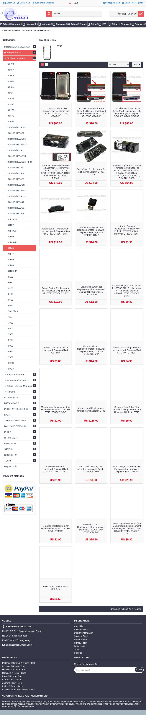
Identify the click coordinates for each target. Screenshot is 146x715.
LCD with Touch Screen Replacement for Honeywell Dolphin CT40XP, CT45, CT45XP (55, 112)
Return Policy (80, 639)
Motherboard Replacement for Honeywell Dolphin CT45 (91, 409)
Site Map (78, 653)
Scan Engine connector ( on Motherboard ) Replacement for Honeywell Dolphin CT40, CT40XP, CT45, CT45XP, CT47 (126, 528)
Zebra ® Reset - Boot (12, 683)
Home (4, 30)
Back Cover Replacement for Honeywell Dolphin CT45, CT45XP (91, 172)
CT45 (47, 30)
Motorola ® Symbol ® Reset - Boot (18, 663)
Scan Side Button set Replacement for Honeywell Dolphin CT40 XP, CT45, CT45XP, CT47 (91, 290)
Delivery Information (83, 633)
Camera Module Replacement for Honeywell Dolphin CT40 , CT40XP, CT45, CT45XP (91, 350)
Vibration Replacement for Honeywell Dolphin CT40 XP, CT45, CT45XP (55, 528)
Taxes (77, 649)
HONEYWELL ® (16, 30)
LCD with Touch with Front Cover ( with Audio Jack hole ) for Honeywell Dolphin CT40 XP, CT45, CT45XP (126, 112)
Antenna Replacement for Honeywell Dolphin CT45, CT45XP (55, 350)
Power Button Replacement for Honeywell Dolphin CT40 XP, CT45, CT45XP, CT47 (55, 291)
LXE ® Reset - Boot (11, 679)
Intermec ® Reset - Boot (13, 666)
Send (139, 670)
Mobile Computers (34, 30)
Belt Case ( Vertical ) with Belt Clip (55, 587)
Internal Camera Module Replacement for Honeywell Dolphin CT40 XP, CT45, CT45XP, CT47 (91, 231)
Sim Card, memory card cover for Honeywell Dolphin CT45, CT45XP (91, 469)
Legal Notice (80, 646)
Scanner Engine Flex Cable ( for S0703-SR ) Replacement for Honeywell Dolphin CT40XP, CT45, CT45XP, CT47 (126, 290)
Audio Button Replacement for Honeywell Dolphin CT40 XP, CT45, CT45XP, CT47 (55, 231)
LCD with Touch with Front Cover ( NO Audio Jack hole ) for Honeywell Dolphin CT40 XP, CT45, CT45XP (91, 112)
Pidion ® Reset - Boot (12, 686)
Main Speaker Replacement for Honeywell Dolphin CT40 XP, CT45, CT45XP (127, 350)
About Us (78, 626)
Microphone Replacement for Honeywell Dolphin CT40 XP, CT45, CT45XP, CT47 (55, 409)
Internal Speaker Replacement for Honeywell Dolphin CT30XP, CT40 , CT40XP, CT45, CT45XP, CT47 (127, 231)
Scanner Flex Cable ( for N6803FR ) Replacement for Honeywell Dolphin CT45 (127, 409)
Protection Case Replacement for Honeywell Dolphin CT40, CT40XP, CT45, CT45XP (91, 528)
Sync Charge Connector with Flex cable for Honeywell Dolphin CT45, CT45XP (126, 469)
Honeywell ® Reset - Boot (14, 669)
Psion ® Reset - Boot (12, 676)
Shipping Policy (81, 636)
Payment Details (82, 629)
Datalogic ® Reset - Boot (14, 673)
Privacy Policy (80, 643)
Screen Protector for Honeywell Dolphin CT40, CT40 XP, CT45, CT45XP (55, 469)
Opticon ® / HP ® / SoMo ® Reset (18, 689)
